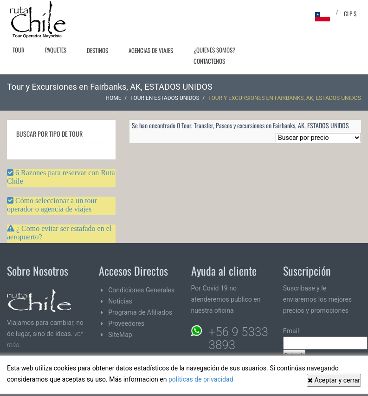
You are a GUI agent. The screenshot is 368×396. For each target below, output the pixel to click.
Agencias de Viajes (151, 50)
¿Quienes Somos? (214, 49)
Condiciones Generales (141, 290)
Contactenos (209, 61)
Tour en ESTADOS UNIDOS (164, 98)
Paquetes (55, 49)
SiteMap (120, 334)
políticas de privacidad (200, 379)
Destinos (97, 50)
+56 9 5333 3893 (238, 338)
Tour (19, 49)
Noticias (120, 301)
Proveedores (126, 323)
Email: (325, 338)
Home (114, 98)
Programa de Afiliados (140, 312)
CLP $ (350, 13)
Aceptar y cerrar (334, 380)
